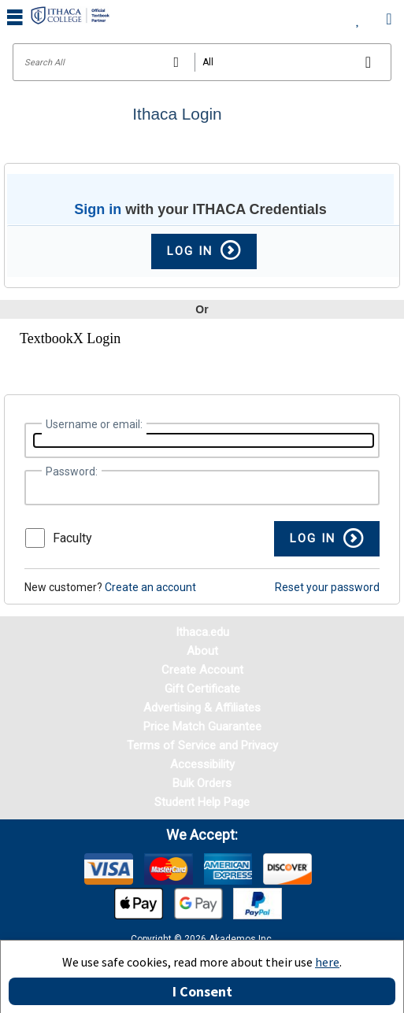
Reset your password (327, 587)
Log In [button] (204, 251)
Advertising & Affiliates (202, 708)
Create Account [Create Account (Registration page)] (202, 670)
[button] (327, 538)
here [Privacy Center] (327, 962)
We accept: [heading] (202, 835)
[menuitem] (358, 15)
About (202, 651)
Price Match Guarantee (202, 726)
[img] (108, 869)
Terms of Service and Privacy (202, 745)
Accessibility (202, 764)
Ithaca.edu (202, 632)
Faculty (72, 538)
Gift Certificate (202, 689)
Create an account (150, 587)
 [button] (15, 16)
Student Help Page (202, 802)
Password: (72, 471)
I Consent (202, 991)
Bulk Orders (202, 783)
